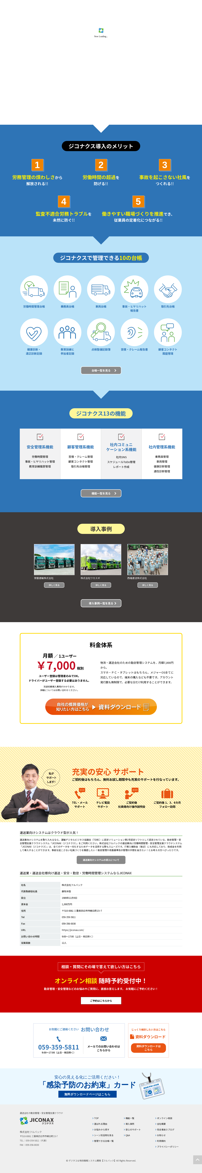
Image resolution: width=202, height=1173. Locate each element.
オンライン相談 (164, 1118)
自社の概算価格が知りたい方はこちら (101, 707)
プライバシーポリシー (168, 1146)
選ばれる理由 (100, 1123)
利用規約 (161, 1141)
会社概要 (161, 1123)
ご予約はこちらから (101, 1000)
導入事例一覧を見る (101, 603)
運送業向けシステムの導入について (101, 860)
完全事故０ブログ (165, 1129)
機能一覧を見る (101, 493)
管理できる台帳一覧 (104, 1141)
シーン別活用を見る (104, 1135)
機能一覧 (130, 1118)
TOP (96, 1118)
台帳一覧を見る (101, 370)
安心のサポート (133, 1129)
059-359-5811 (69, 917)
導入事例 (130, 1123)
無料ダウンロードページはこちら (87, 1094)
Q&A (128, 1135)
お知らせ (161, 1135)
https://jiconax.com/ (73, 930)
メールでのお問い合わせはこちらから (103, 1048)
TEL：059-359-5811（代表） (34, 1140)
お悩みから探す (101, 1129)
